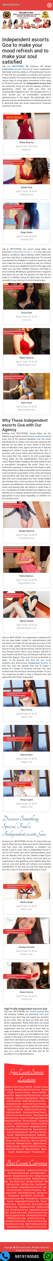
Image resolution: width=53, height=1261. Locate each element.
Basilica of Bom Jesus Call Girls (18, 1087)
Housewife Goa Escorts (15, 1170)
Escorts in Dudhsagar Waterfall (33, 1118)
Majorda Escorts (32, 1149)
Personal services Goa (14, 1198)
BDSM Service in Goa (16, 1218)
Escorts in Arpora (23, 1092)
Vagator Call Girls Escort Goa (33, 1146)
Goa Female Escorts (26, 1193)
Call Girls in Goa (27, 1184)
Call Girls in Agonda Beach (26, 1098)
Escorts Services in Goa (36, 1221)
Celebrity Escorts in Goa (37, 1170)
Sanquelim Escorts (13, 1121)
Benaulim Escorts (14, 1104)
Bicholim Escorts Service (35, 1109)
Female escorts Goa (19, 1210)
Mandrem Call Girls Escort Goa (34, 1138)
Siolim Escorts (22, 1126)
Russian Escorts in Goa (23, 1176)
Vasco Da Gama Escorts (17, 1132)
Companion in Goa (27, 1207)
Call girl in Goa (11, 1207)
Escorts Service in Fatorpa (34, 1104)
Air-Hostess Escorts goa (18, 1173)
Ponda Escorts (38, 1152)
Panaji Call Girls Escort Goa (33, 1101)
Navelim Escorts (23, 1152)
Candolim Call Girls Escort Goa (19, 1129)
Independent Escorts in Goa (27, 1201)
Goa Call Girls (12, 1187)
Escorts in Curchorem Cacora (19, 1115)
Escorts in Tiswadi (12, 1107)
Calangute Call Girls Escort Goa (35, 1107)
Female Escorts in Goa (15, 1221)
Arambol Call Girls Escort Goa (27, 1090)
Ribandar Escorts (24, 1143)
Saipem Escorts (40, 1143)
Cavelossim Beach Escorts (34, 1112)
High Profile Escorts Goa (35, 1224)
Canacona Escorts (22, 1124)
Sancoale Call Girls (15, 1109)
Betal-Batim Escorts (15, 1149)
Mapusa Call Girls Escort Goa (28, 1095)
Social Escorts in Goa (15, 1224)
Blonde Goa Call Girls (22, 1179)
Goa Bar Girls (38, 1196)
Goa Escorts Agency (32, 1190)
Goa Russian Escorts (16, 1227)
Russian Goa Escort (34, 1181)
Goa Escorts (40, 1184)
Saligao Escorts (13, 1146)
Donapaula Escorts (38, 1126)
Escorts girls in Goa (40, 1204)
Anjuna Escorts (40, 1129)
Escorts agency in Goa (15, 1215)
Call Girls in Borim (13, 1112)
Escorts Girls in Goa (18, 1212)
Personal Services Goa (36, 1215)
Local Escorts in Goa (36, 1218)
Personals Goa (31, 1198)
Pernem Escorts (30, 1121)
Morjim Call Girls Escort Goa (18, 1140)
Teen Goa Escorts (17, 1181)
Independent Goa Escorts (30, 1187)
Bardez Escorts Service (25, 1135)
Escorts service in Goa (37, 1212)
